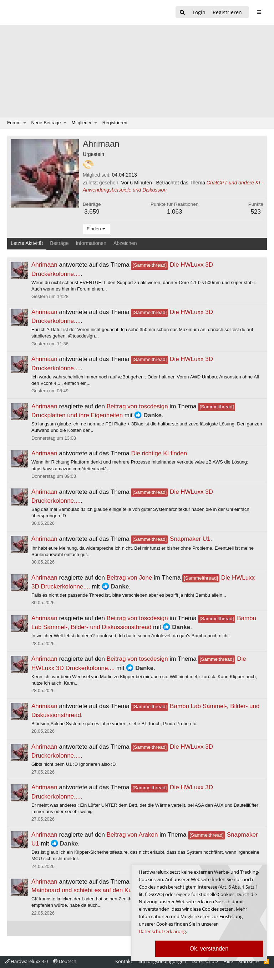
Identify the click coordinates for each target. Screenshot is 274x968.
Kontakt (123, 961)
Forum (14, 122)
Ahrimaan (44, 264)
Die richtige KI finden (159, 453)
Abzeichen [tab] (125, 243)
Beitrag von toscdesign (137, 406)
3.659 (92, 211)
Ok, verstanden (209, 949)
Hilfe (228, 961)
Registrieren (114, 122)
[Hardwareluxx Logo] (43, 12)
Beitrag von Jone (129, 577)
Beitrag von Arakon (132, 834)
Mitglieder (82, 122)
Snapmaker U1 (170, 538)
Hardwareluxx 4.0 (26, 961)
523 (256, 211)
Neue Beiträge (46, 122)
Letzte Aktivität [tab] (27, 243)
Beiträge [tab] (59, 243)
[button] (25, 122)
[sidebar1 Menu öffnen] (259, 12)
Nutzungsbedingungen (161, 961)
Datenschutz (205, 961)
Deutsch (64, 961)
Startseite (248, 961)
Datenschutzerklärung (162, 931)
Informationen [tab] (91, 243)
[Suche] (182, 12)
